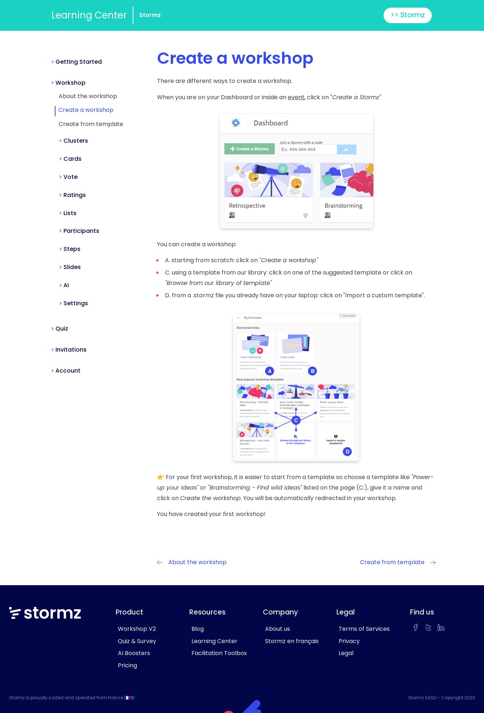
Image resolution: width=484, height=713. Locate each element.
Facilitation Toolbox (219, 653)
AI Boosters (134, 653)
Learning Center (89, 15)
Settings (75, 303)
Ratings (74, 195)
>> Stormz (407, 15)
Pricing (127, 665)
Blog (197, 629)
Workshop (70, 83)
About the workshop (88, 96)
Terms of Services (364, 629)
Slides (72, 267)
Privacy (349, 641)
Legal (346, 653)
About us (277, 629)
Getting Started (78, 62)
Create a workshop (85, 110)
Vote (70, 177)
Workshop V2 (137, 629)
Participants (81, 231)
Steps (71, 249)
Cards (72, 159)
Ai (66, 285)
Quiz (61, 328)
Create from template (91, 124)
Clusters (75, 141)
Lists (69, 213)
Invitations (71, 349)
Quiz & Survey (137, 641)
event (296, 97)
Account (67, 370)
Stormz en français (292, 641)
